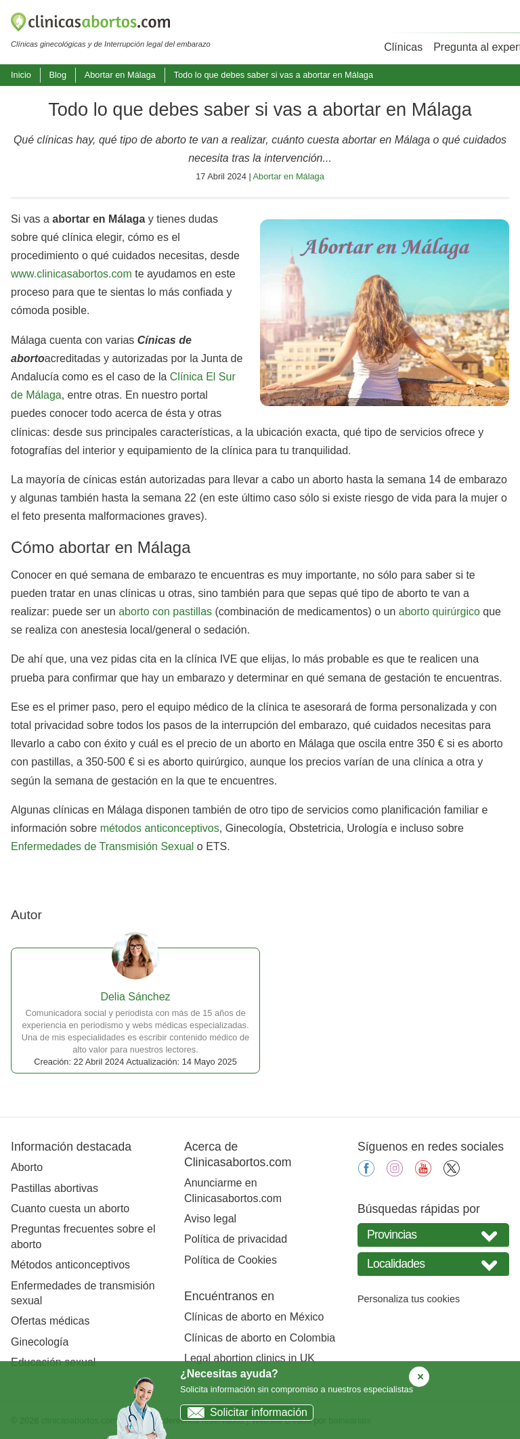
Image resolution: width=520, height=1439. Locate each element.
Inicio (21, 75)
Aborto (27, 1167)
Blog (57, 75)
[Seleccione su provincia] (433, 1235)
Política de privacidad (235, 1239)
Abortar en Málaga (120, 75)
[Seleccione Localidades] (433, 1264)
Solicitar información (244, 1412)
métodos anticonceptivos (159, 828)
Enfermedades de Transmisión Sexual (102, 846)
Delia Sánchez (135, 996)
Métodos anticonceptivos (70, 1264)
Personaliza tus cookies (409, 1298)
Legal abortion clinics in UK (249, 1358)
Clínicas (403, 47)
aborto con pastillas (165, 611)
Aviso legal (210, 1218)
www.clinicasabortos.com (71, 274)
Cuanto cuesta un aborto (70, 1208)
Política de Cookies (230, 1260)
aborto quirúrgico (439, 611)
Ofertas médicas (50, 1321)
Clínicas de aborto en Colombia (259, 1338)
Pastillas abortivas (54, 1188)
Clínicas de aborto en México (254, 1317)
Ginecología (39, 1342)
